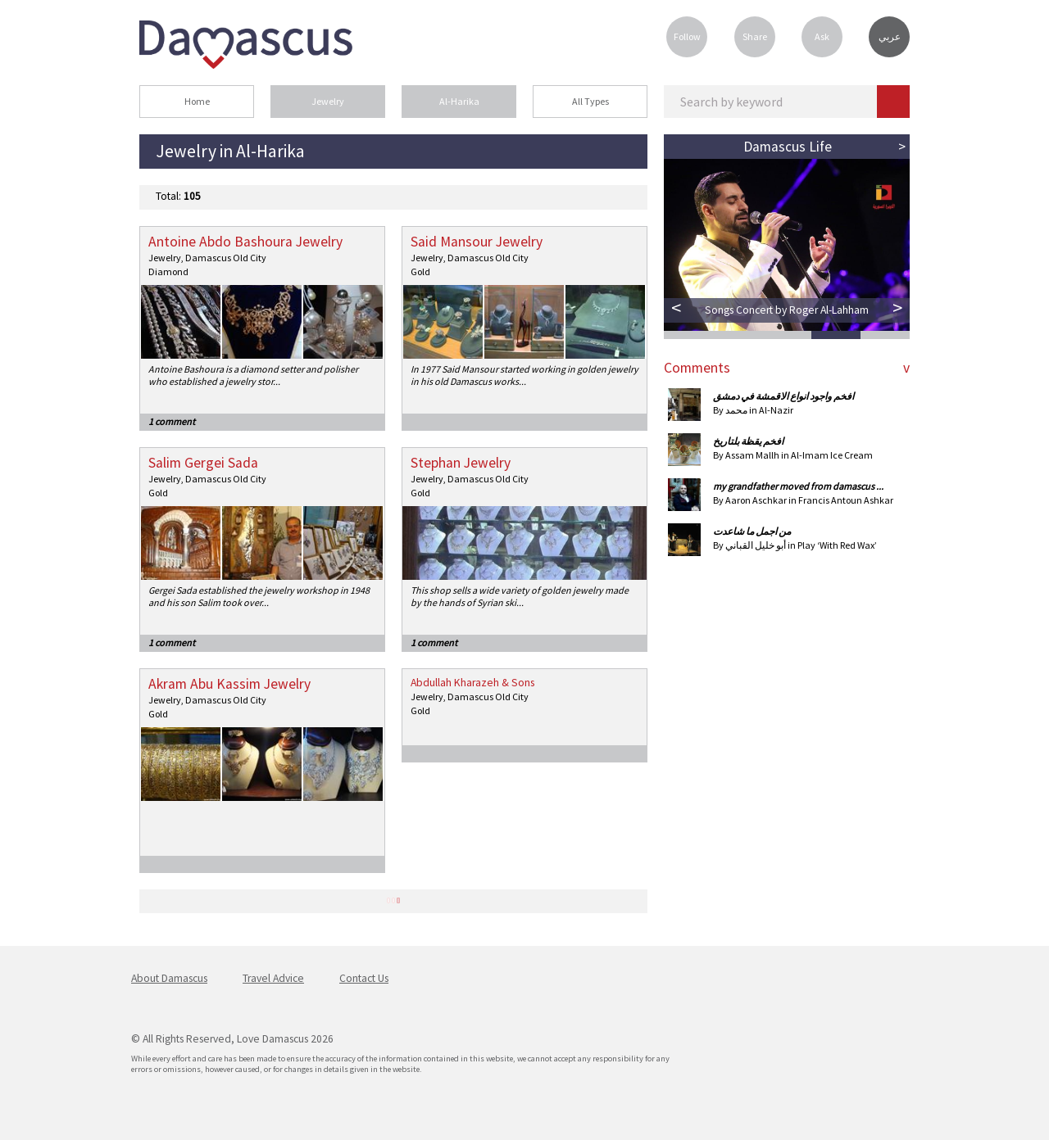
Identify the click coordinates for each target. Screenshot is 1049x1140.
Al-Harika (459, 101)
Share (754, 36)
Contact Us (363, 978)
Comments (697, 368)
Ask (822, 36)
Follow (687, 36)
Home (197, 101)
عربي (890, 37)
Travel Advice (273, 978)
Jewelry (327, 101)
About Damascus (169, 978)
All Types (590, 101)
